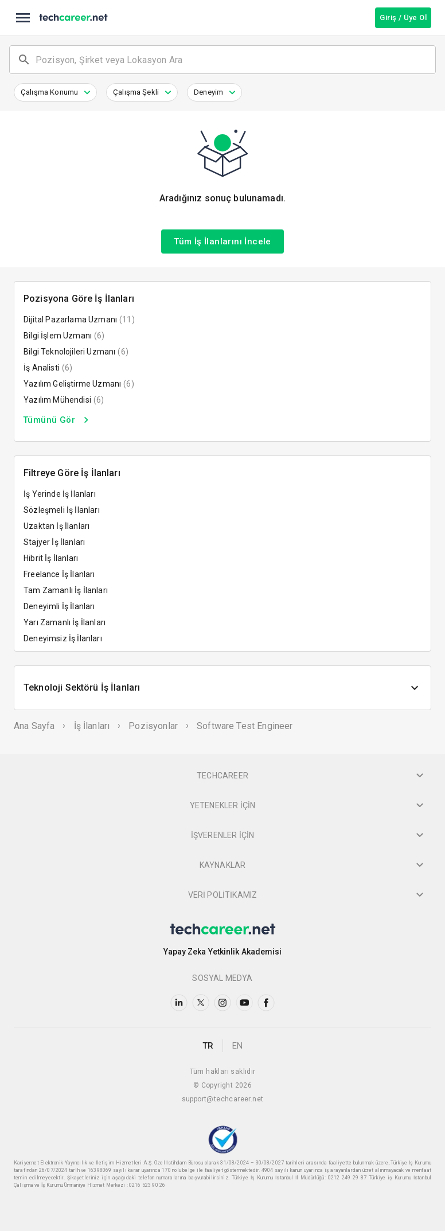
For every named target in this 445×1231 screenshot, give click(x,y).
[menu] (23, 18)
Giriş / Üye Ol (403, 17)
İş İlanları (92, 725)
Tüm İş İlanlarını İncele (222, 241)
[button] (55, 92)
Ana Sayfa (34, 725)
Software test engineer (244, 725)
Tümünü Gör (57, 420)
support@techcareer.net (223, 1099)
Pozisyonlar (153, 725)
